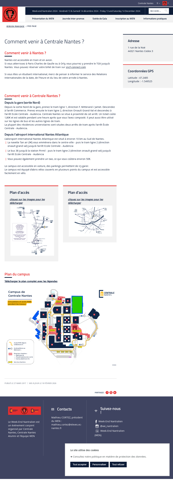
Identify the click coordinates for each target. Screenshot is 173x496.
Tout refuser (118, 464)
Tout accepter (79, 464)
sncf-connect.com (76, 67)
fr (157, 3)
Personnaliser (99, 464)
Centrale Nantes (145, 3)
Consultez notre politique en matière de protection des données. (109, 456)
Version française (15, 26)
